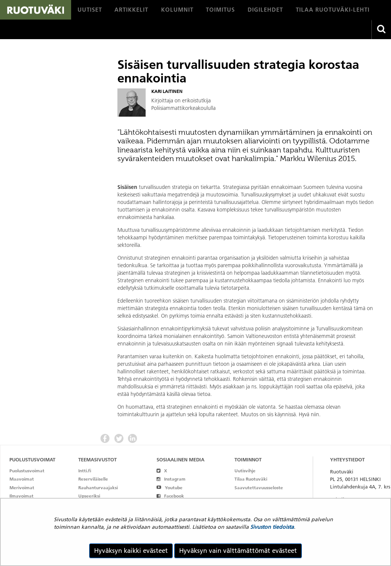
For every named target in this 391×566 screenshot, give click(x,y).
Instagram (171, 479)
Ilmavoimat (21, 496)
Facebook (170, 496)
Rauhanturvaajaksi (98, 487)
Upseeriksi (89, 496)
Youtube (170, 487)
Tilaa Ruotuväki (250, 479)
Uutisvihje (245, 470)
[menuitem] (90, 9)
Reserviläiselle (93, 479)
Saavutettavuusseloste (258, 487)
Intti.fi (84, 470)
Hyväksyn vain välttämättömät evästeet (238, 550)
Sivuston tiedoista (272, 526)
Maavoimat (21, 479)
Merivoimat (21, 487)
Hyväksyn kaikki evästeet (131, 550)
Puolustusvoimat (26, 470)
